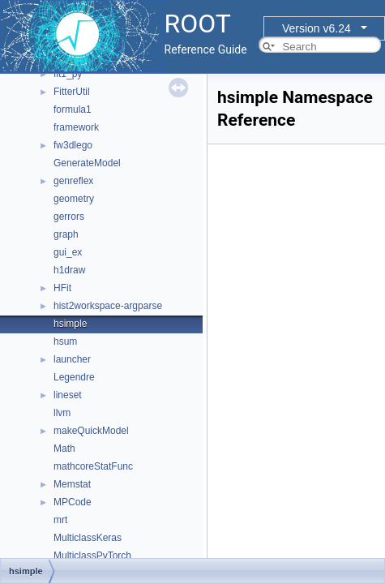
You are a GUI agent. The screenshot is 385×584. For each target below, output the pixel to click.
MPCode (72, 502)
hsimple (70, 323)
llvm (62, 413)
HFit (62, 288)
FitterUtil (71, 91)
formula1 (72, 109)
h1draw (69, 270)
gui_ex (67, 252)
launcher (72, 359)
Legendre (74, 377)
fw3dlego (72, 145)
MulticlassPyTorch (92, 555)
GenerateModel (87, 163)
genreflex (73, 181)
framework (76, 127)
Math (64, 448)
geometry (73, 198)
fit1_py (67, 73)
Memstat (72, 484)
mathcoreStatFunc (93, 466)
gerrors (68, 216)
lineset (67, 395)
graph (66, 234)
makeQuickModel (91, 430)
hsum (65, 341)
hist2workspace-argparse (107, 305)
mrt (60, 520)
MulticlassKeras (87, 537)
